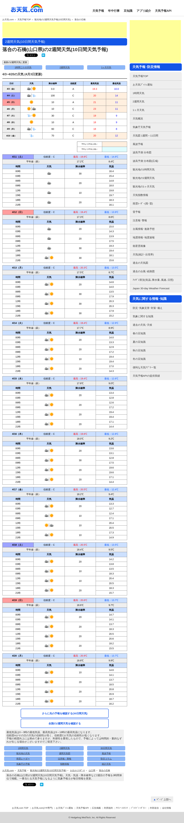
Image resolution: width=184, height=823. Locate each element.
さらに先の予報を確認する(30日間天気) (64, 713)
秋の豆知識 (139, 350)
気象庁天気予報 (142, 127)
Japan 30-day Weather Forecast (151, 288)
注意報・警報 (64, 758)
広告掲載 (96, 808)
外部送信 (154, 808)
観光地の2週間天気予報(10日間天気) (53, 19)
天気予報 (98, 10)
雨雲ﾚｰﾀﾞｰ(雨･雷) (143, 203)
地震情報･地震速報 (144, 237)
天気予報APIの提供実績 (146, 375)
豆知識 (128, 10)
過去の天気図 (140, 262)
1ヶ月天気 (106, 67)
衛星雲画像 (139, 245)
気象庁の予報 (23, 764)
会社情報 (166, 808)
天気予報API (163, 10)
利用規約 (108, 808)
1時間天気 (23, 748)
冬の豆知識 (139, 358)
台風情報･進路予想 (144, 228)
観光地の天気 (23, 753)
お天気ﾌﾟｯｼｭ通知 (142, 84)
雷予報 (136, 211)
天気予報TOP (24, 19)
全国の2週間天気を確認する (65, 723)
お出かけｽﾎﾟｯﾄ (77, 770)
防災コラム (106, 758)
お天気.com (27, 10)
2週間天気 (65, 67)
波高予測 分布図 (142, 152)
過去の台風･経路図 (144, 271)
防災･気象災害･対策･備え (147, 307)
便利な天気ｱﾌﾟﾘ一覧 (144, 367)
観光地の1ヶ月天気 (144, 186)
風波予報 (106, 753)
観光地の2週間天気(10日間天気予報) (48, 770)
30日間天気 (106, 748)
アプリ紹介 (144, 10)
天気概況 (138, 118)
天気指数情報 (140, 195)
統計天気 (106, 764)
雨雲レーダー (23, 758)
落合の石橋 (80, 19)
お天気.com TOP (20, 808)
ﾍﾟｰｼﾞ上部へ (164, 799)
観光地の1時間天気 (144, 169)
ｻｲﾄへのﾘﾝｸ (122, 808)
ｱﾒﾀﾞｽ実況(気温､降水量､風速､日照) (153, 279)
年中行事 (114, 10)
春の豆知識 (139, 333)
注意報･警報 (140, 220)
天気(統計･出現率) (143, 254)
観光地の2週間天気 (144, 177)
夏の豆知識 (139, 341)
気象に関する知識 (143, 316)
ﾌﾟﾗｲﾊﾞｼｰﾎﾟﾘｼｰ (139, 808)
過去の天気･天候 (142, 324)
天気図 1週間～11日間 (145, 135)
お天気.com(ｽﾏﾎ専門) (42, 808)
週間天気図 (64, 753)
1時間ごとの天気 (23, 67)
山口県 (92, 770)
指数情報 (64, 764)
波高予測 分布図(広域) (145, 160)
